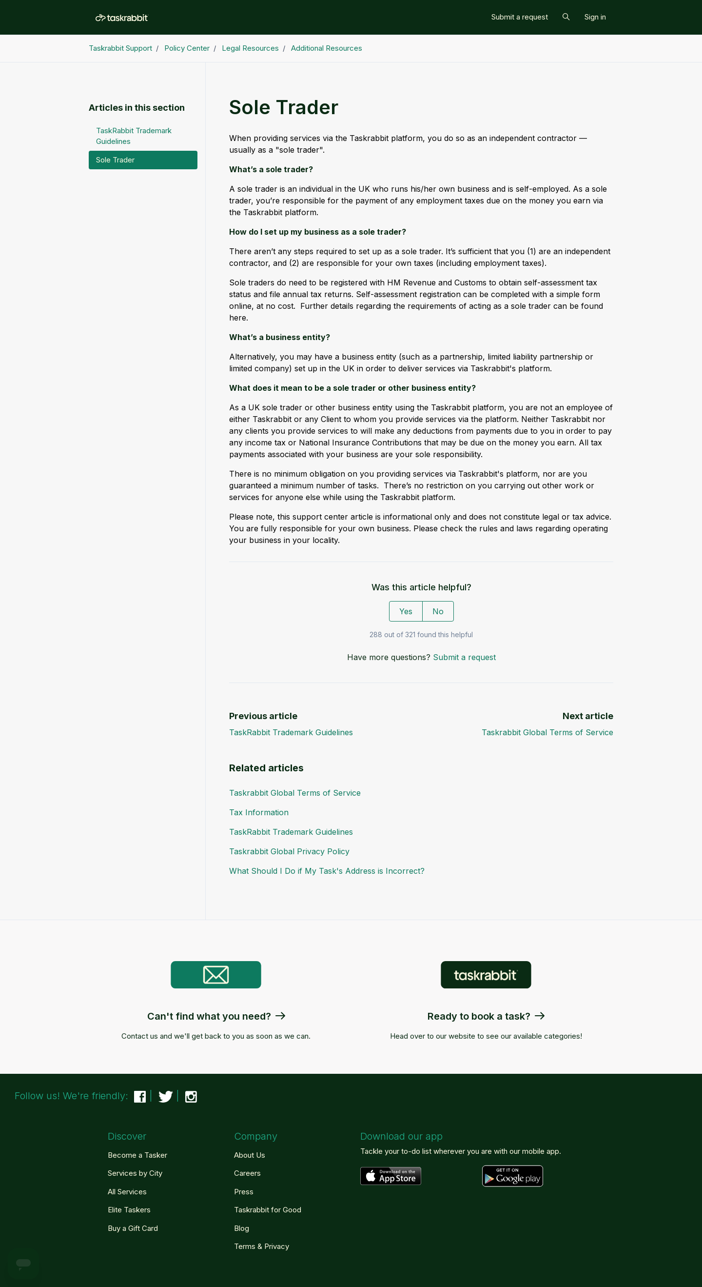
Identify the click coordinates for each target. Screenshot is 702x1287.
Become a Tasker (137, 1155)
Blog (241, 1228)
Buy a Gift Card (133, 1228)
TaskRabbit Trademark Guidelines (291, 732)
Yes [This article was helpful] (405, 611)
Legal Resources (250, 48)
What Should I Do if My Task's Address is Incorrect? (327, 871)
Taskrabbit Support (120, 48)
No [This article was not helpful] (438, 611)
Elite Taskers (129, 1209)
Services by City (135, 1173)
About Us (249, 1155)
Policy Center (187, 48)
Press (244, 1191)
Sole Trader (115, 159)
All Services (127, 1191)
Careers (247, 1173)
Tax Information (259, 812)
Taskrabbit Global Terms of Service (547, 732)
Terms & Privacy (261, 1246)
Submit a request (519, 16)
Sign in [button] (595, 16)
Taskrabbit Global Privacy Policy (289, 851)
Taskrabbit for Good (267, 1209)
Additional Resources (326, 48)
